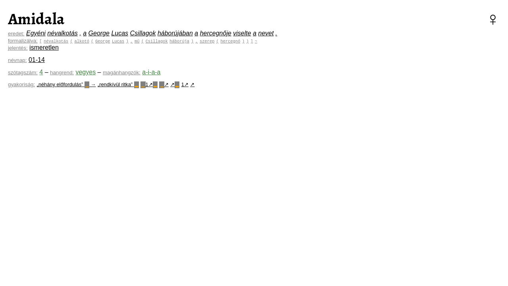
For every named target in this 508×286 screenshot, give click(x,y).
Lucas (119, 33)
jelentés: (18, 48)
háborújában (175, 33)
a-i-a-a (151, 72)
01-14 (37, 59)
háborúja (179, 41)
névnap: (17, 60)
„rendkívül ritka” (118, 84)
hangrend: (62, 72)
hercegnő (230, 41)
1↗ (149, 84)
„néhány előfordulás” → (66, 84)
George (99, 33)
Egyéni (36, 33)
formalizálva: (23, 41)
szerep (207, 41)
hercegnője (215, 33)
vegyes (85, 72)
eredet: (16, 34)
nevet (265, 33)
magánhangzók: (121, 72)
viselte (242, 33)
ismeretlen (44, 47)
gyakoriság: (21, 84)
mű (137, 41)
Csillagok (143, 33)
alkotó (81, 41)
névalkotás (62, 33)
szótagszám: (23, 72)
